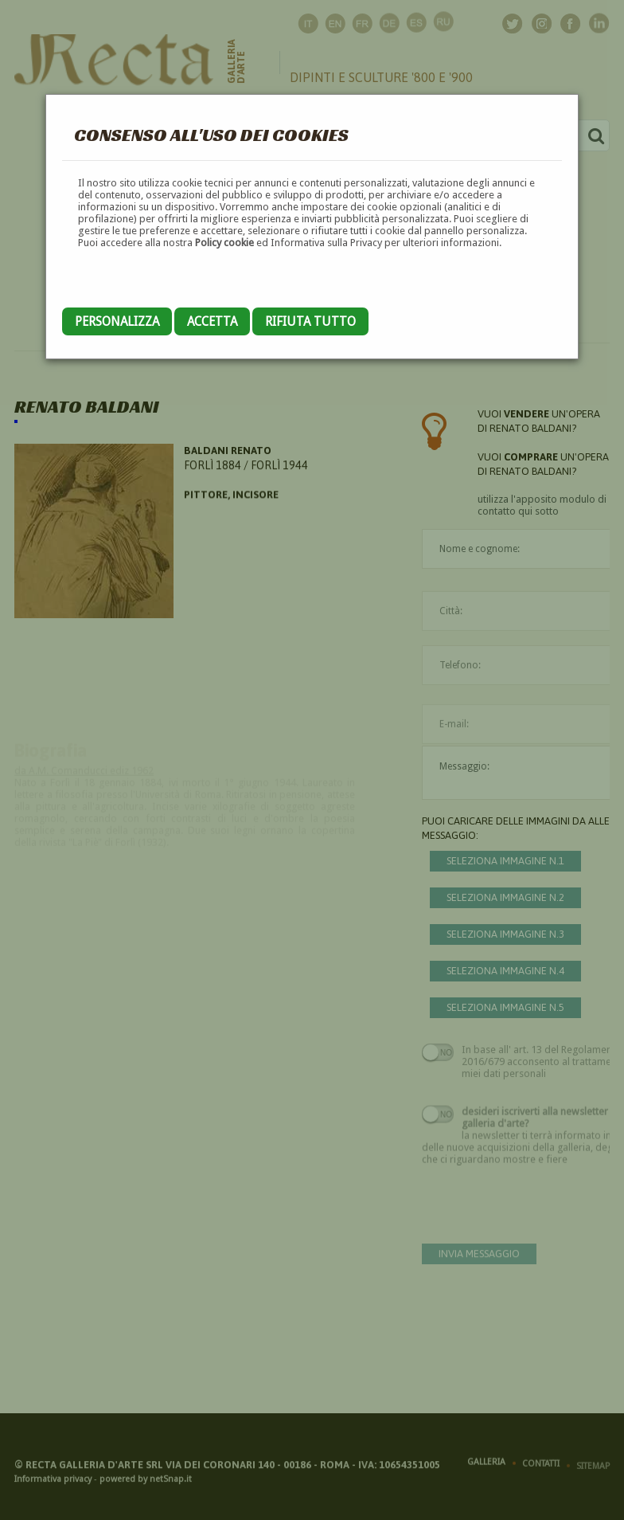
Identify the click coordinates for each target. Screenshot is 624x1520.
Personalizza (117, 321)
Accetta (212, 321)
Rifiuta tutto (310, 321)
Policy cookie (224, 243)
